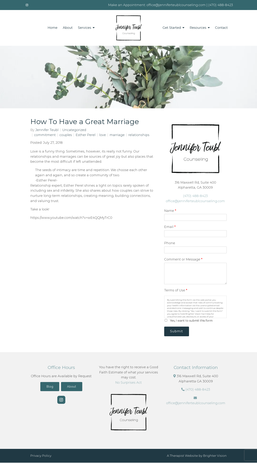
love (102, 135)
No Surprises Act (128, 383)
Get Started (172, 28)
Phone (169, 243)
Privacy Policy (40, 456)
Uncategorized (74, 130)
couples (65, 135)
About (68, 28)
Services (84, 28)
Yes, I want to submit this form (191, 320)
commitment (45, 135)
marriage (117, 135)
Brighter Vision (215, 456)
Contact (221, 28)
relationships (138, 135)
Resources (198, 28)
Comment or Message (183, 259)
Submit (177, 331)
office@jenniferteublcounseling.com (195, 201)
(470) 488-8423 (195, 196)
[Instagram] (27, 5)
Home (52, 28)
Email (170, 227)
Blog (49, 387)
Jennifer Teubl (47, 130)
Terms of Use (175, 290)
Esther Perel (85, 135)
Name (170, 211)
